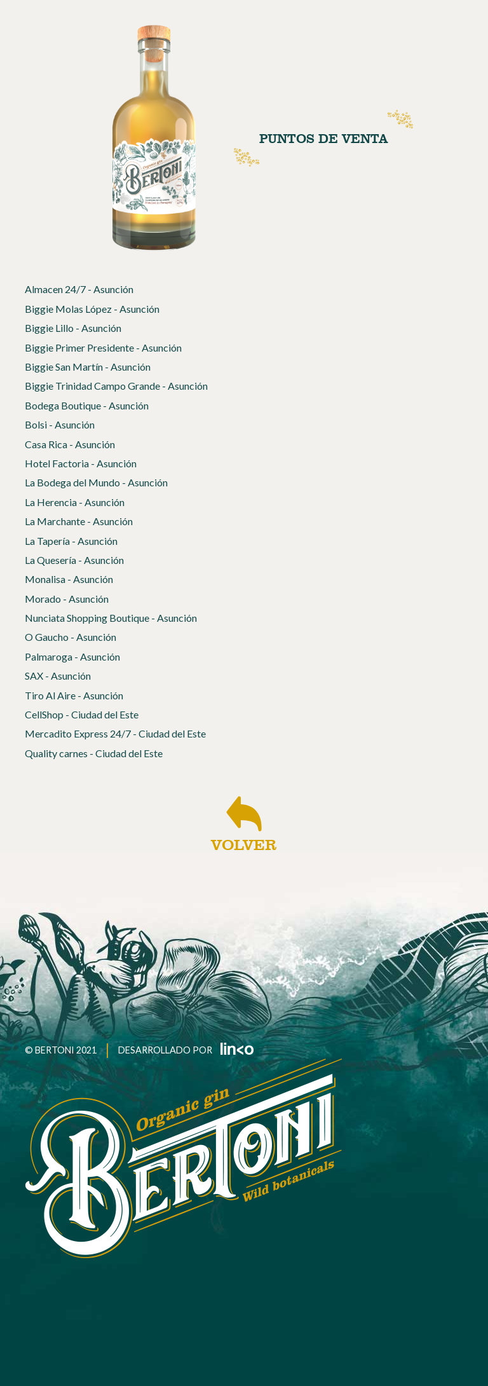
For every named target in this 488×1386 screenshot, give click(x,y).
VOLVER (244, 824)
